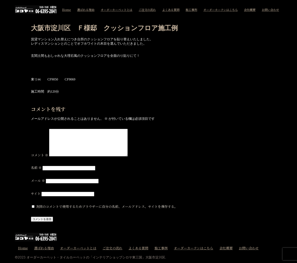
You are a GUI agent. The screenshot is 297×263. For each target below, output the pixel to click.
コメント (39, 155)
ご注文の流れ (147, 10)
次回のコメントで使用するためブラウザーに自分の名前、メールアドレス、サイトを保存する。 (107, 206)
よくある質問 (170, 10)
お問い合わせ (270, 10)
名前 (36, 167)
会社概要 (250, 10)
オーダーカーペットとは (116, 10)
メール (38, 180)
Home (66, 10)
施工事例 (191, 10)
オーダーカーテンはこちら (220, 10)
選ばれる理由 (85, 10)
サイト (36, 193)
